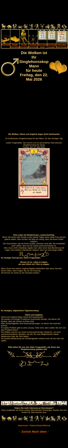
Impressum (23, 425)
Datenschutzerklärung (40, 425)
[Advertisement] (33, 12)
